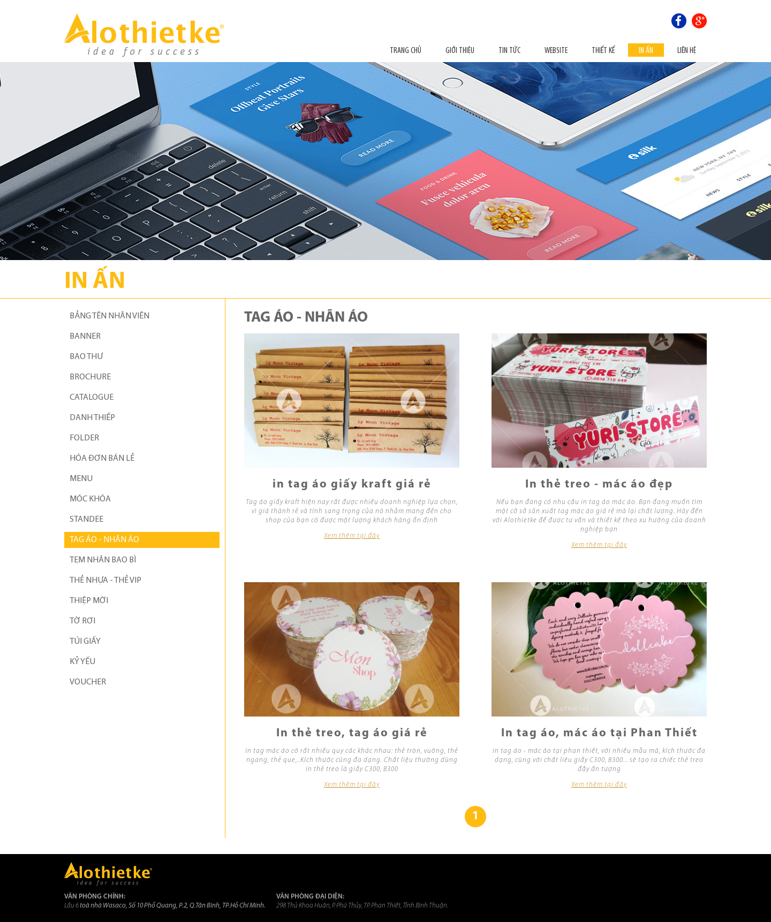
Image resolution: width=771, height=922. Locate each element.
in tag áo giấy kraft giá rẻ (352, 484)
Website (556, 50)
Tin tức (509, 50)
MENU (81, 479)
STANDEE (86, 519)
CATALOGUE (92, 397)
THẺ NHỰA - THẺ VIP (105, 580)
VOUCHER (88, 682)
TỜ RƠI (82, 621)
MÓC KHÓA (90, 499)
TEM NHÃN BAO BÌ (103, 560)
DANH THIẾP (92, 418)
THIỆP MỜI (89, 601)
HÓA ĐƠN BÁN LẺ (102, 458)
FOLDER (84, 438)
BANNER (85, 336)
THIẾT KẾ (603, 50)
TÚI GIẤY (85, 641)
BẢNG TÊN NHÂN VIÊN (109, 316)
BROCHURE (90, 377)
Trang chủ (405, 50)
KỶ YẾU (82, 662)
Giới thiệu (459, 50)
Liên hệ (686, 50)
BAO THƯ (86, 357)
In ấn (646, 50)
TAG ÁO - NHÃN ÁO (104, 540)
